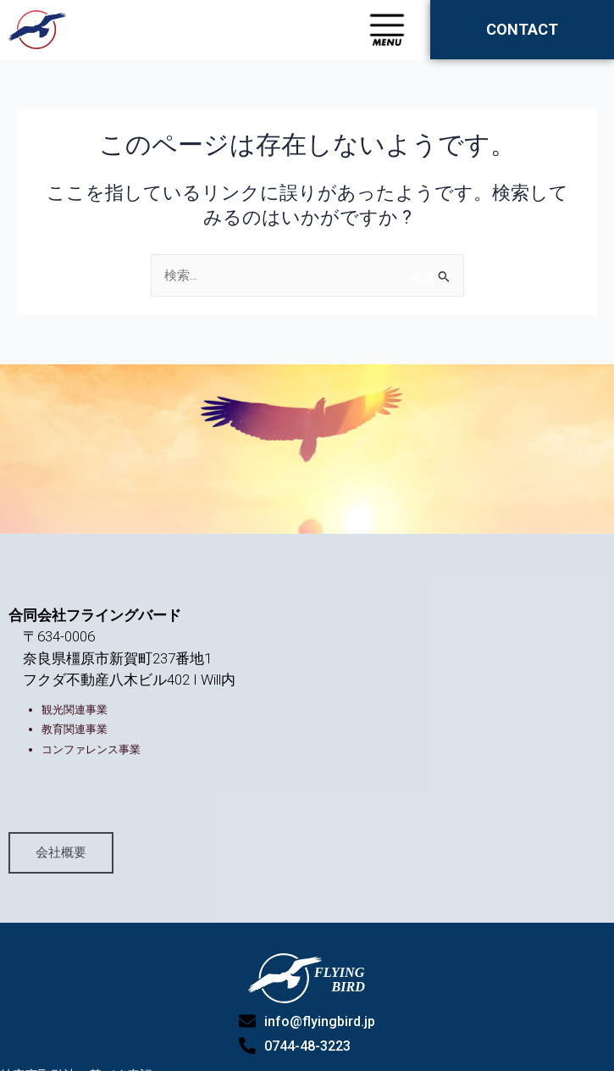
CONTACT (522, 29)
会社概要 (61, 899)
